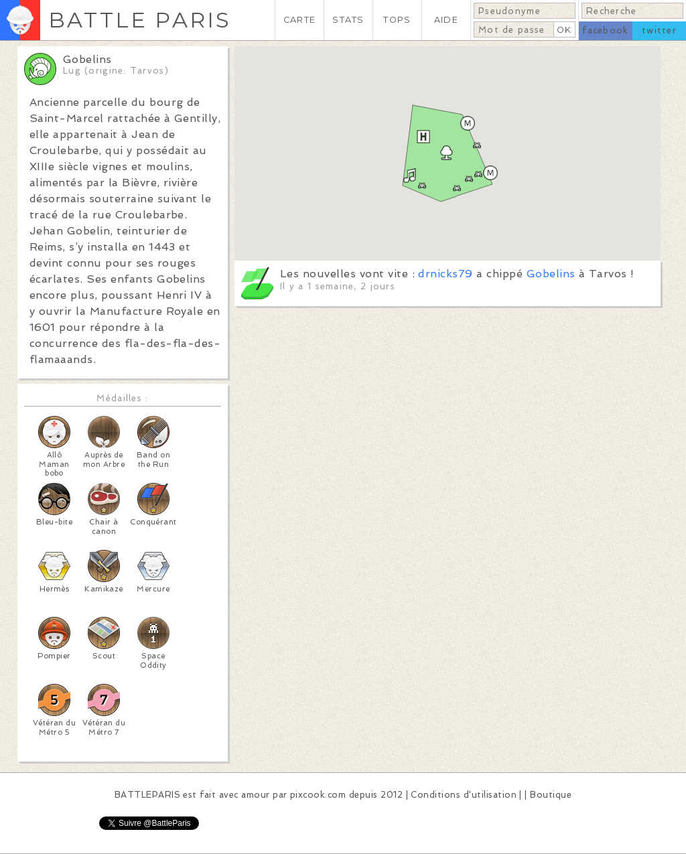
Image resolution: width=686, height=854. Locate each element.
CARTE (299, 20)
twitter (659, 30)
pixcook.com (318, 795)
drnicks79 (445, 273)
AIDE (446, 20)
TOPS (397, 20)
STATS (348, 20)
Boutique (550, 795)
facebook (605, 30)
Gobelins (551, 273)
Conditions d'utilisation (464, 795)
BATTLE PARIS (139, 20)
